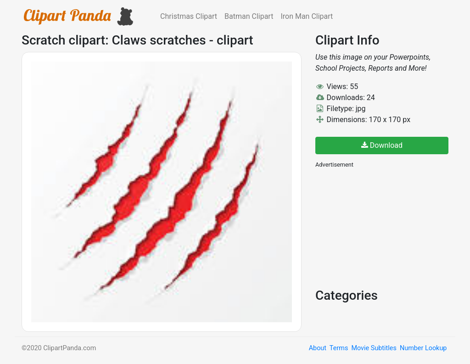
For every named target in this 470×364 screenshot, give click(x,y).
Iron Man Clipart (306, 16)
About (317, 348)
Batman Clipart (248, 16)
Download (382, 145)
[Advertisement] (384, 227)
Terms (339, 348)
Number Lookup (423, 348)
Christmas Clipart (188, 16)
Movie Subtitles (373, 348)
